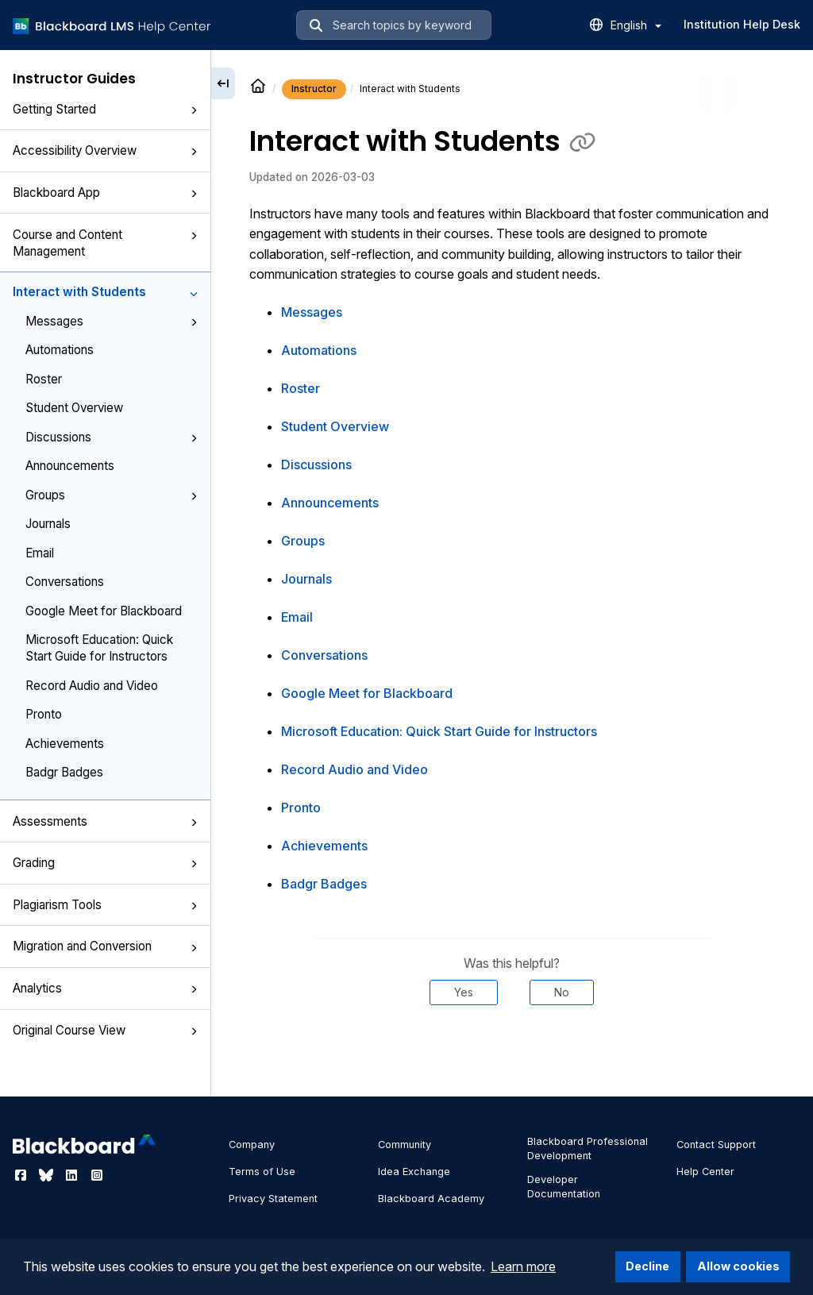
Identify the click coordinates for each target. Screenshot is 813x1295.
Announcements (69, 465)
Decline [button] (647, 1266)
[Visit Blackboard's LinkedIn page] (73, 1175)
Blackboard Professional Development (587, 1148)
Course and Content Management (105, 243)
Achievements (64, 743)
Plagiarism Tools (105, 904)
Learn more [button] (523, 1266)
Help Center (705, 1171)
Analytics (105, 988)
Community (404, 1144)
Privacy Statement (273, 1198)
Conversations (64, 581)
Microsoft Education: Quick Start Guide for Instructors (99, 648)
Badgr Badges (64, 772)
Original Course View (105, 1030)
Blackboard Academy (431, 1198)
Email (39, 553)
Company (252, 1144)
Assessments (105, 821)
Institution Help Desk (742, 24)
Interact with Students (105, 291)
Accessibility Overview (105, 150)
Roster (43, 379)
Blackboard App (105, 192)
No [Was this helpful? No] (561, 992)
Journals (48, 523)
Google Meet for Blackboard (103, 611)
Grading (105, 862)
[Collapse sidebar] (223, 83)
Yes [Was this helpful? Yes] (463, 992)
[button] (194, 110)
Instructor (314, 88)
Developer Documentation (563, 1187)
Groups (111, 495)
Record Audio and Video (91, 685)
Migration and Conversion (105, 946)
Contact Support (716, 1144)
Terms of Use (262, 1171)
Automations (59, 349)
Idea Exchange (414, 1171)
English (636, 25)
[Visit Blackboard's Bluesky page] (47, 1175)
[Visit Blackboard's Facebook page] (22, 1175)
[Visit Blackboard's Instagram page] (97, 1175)
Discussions (111, 437)
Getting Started (105, 109)
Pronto (43, 714)
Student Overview (74, 407)
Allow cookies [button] (738, 1266)
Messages (111, 321)
